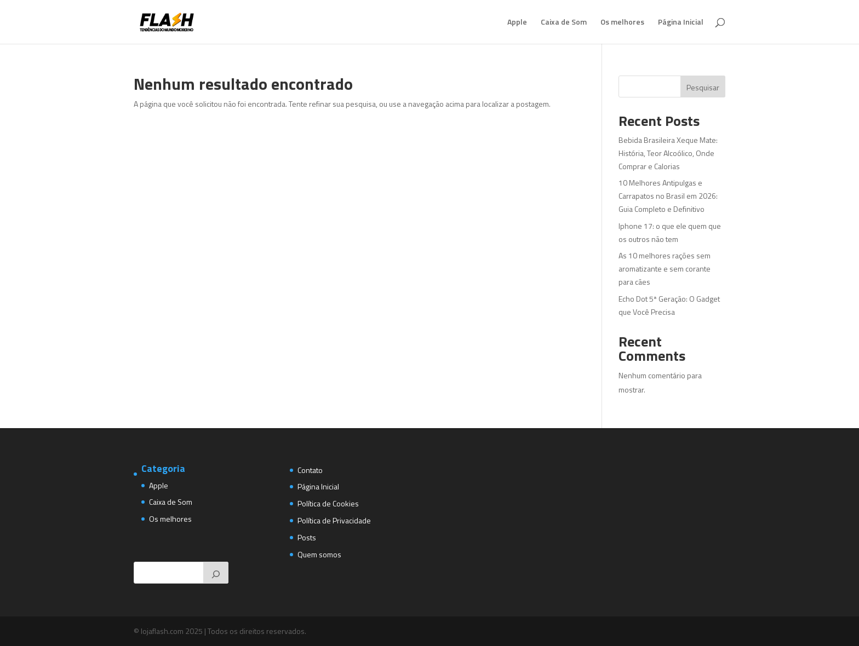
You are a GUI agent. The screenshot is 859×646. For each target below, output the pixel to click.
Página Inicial (680, 22)
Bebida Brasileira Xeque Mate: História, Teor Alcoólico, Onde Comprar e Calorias (668, 153)
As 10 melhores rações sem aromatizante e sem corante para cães (665, 268)
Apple (517, 22)
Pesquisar (702, 87)
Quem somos (319, 554)
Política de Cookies (328, 503)
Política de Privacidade (334, 520)
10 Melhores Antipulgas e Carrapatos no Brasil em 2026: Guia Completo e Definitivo (668, 196)
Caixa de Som (564, 22)
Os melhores (622, 22)
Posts (306, 537)
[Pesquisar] (215, 573)
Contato (310, 470)
